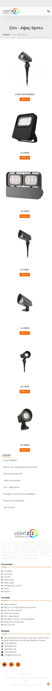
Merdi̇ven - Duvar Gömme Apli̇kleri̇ (19, 494)
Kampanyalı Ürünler (11, 586)
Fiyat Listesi (7, 583)
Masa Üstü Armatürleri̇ (13, 501)
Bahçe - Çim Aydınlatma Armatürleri (20, 467)
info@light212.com (11, 655)
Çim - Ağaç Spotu (11, 487)
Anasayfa (6, 35)
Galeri (5, 589)
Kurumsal (6, 574)
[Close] (42, 665)
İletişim (5, 591)
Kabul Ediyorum (15, 681)
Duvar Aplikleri (10, 460)
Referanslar (7, 580)
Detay (24, 99)
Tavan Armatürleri (11, 480)
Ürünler (6, 577)
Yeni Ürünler (9, 507)
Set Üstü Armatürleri (13, 474)
